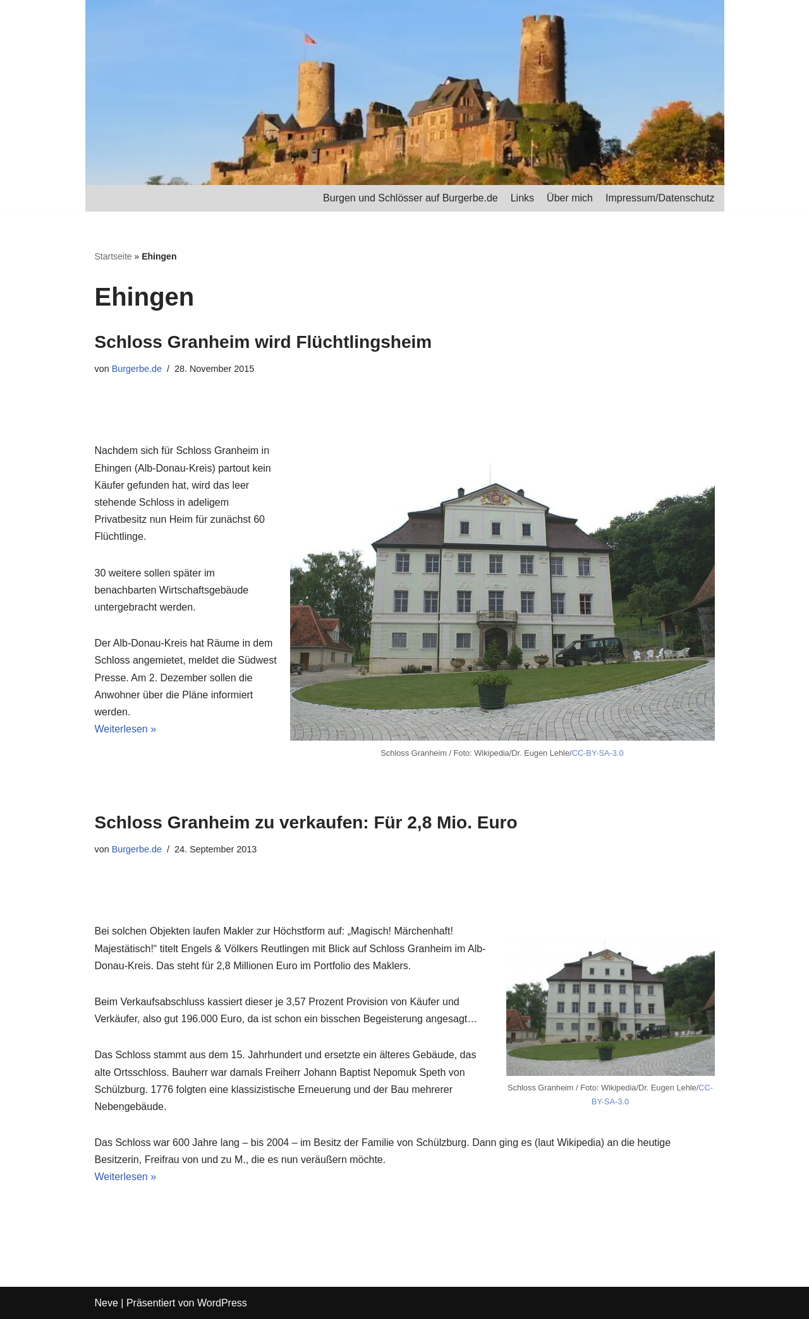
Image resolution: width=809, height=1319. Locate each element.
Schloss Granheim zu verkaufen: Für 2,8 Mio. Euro (306, 822)
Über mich (570, 198)
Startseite (113, 256)
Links (522, 198)
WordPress (222, 1303)
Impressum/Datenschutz (660, 198)
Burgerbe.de (137, 369)
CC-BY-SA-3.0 (598, 753)
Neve (106, 1303)
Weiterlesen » (126, 729)
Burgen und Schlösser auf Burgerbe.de (410, 198)
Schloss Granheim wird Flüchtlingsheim (263, 342)
